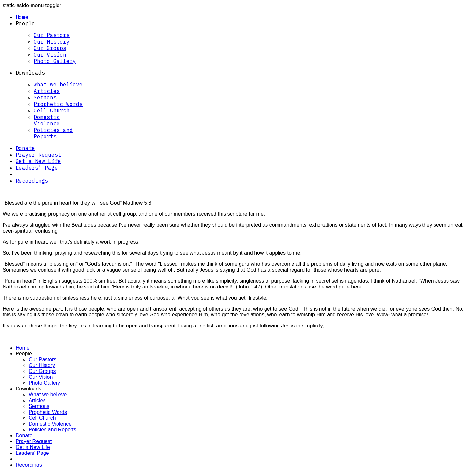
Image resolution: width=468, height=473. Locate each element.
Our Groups (50, 48)
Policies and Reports (53, 133)
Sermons (45, 97)
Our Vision (50, 54)
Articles (47, 91)
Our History (52, 41)
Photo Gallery (55, 61)
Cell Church (52, 110)
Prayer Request (38, 154)
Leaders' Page (37, 167)
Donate (25, 148)
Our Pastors (52, 35)
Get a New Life (38, 161)
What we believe (58, 84)
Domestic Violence (47, 120)
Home (22, 17)
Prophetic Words (58, 104)
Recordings (32, 180)
